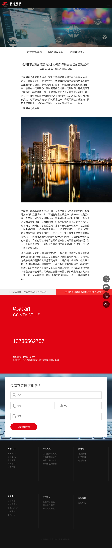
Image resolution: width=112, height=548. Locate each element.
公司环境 (12, 481)
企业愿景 (12, 474)
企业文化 (12, 470)
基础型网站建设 (50, 472)
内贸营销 (82, 474)
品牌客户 (12, 477)
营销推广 (82, 469)
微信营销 (82, 481)
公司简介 (12, 467)
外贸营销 (82, 478)
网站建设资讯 (77, 52)
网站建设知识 (56, 52)
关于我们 (12, 462)
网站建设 (47, 467)
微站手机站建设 (50, 482)
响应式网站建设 (50, 478)
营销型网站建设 (50, 475)
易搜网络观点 (34, 52)
